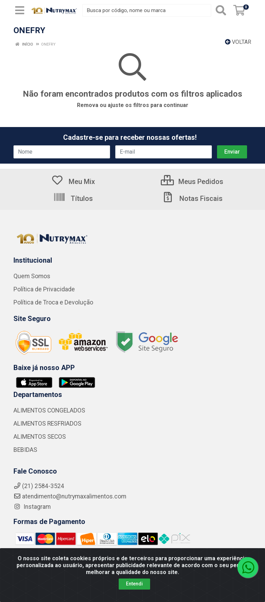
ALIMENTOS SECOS (39, 436)
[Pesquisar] (221, 10)
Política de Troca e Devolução (53, 302)
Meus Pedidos (192, 181)
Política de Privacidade (44, 289)
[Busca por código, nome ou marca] (146, 10)
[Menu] (19, 10)
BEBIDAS (25, 449)
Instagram (32, 506)
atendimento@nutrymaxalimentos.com (69, 496)
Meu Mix (73, 181)
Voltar (238, 42)
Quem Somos (31, 276)
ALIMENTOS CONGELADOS (49, 410)
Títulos (73, 198)
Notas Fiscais (192, 198)
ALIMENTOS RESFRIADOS (47, 423)
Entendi (134, 583)
